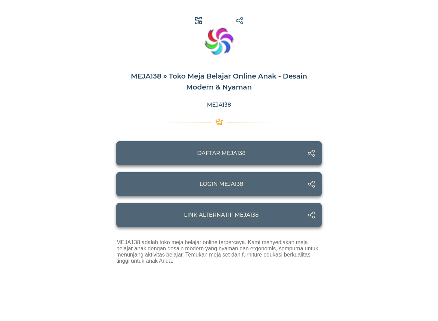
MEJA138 (219, 105)
